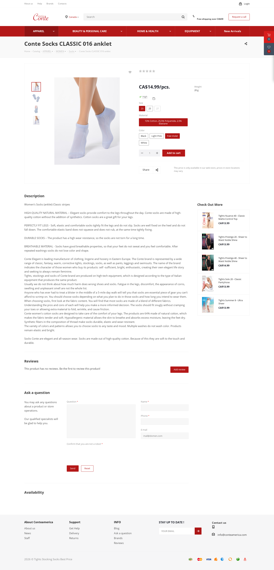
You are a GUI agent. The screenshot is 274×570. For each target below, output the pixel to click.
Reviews (119, 543)
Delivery (74, 533)
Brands (118, 538)
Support (74, 522)
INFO (117, 522)
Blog (116, 528)
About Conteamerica (38, 522)
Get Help (74, 528)
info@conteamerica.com (232, 534)
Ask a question (123, 533)
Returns (73, 538)
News (27, 533)
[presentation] (93, 453)
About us (29, 528)
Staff (27, 538)
